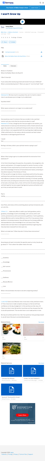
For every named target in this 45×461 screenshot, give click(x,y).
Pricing (10, 454)
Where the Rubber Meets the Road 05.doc (17, 56)
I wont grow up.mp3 (12, 52)
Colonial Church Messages (30, 380)
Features (4, 454)
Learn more (34, 8)
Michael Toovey (6, 399)
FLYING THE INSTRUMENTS (32, 378)
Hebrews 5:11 (5, 95)
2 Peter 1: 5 (4, 211)
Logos (12, 452)
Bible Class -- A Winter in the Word (9, 32)
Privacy (16, 454)
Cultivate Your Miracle (8, 378)
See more (41, 322)
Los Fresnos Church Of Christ (14, 28)
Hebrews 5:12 (5, 123)
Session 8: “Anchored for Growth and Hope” (14, 397)
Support (30, 454)
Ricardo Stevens (6, 380)
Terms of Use (23, 454)
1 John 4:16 (4, 301)
